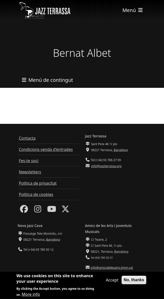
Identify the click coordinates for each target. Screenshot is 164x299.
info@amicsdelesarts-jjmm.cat (111, 267)
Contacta (27, 138)
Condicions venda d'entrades (46, 149)
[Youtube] (52, 210)
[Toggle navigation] (132, 10)
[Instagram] (38, 210)
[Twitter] (65, 210)
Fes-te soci (28, 160)
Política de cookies (36, 194)
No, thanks (134, 281)
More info (31, 295)
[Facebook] (24, 210)
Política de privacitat (38, 183)
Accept (112, 281)
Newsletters (30, 172)
